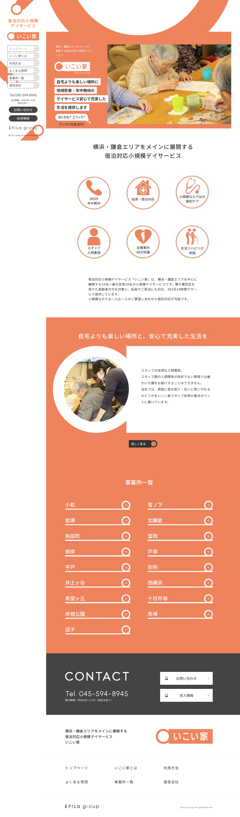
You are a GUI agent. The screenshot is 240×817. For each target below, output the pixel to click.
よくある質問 (18, 70)
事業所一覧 (16, 78)
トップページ (18, 48)
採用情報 (23, 118)
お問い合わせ (23, 109)
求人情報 (186, 695)
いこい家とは (18, 56)
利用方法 (15, 63)
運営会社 (15, 85)
